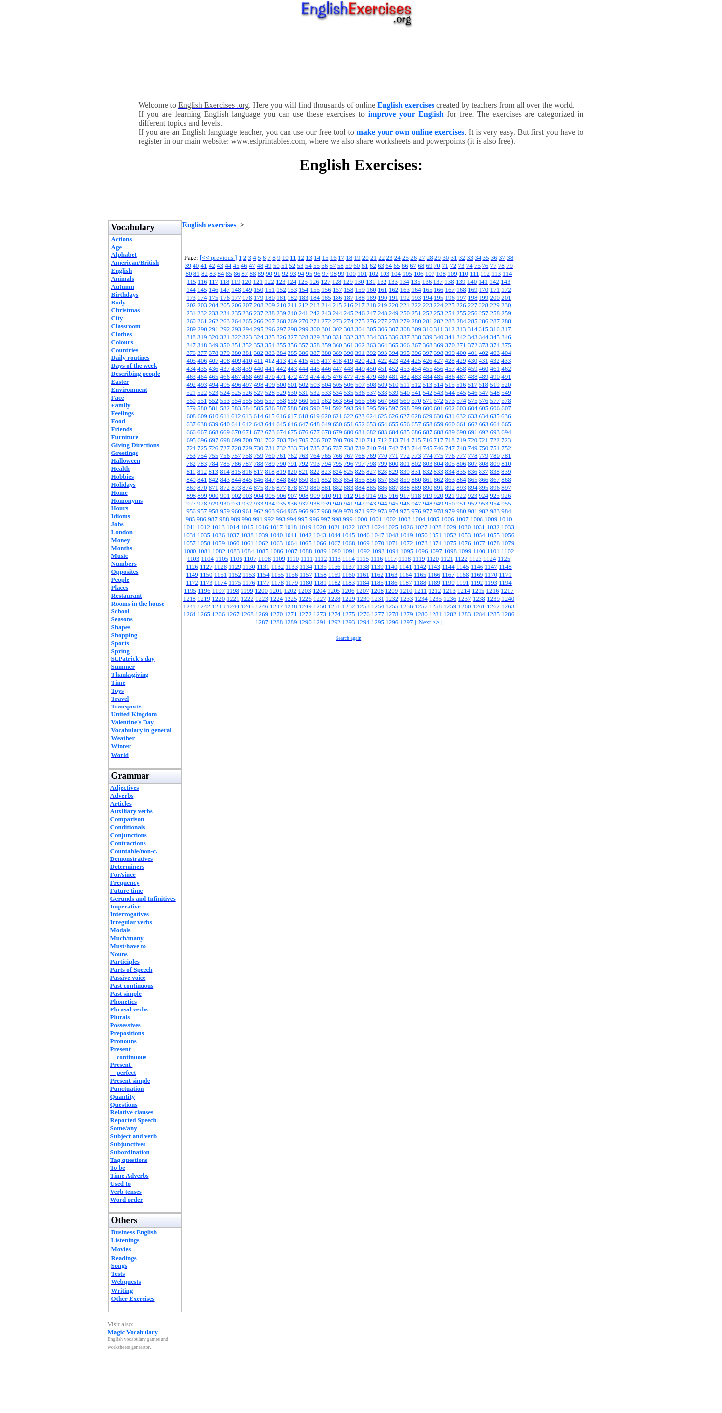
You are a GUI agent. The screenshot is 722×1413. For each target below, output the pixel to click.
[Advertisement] (361, 62)
